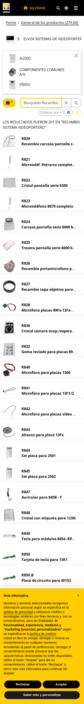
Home (11, 22)
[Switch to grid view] (69, 112)
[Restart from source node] (66, 103)
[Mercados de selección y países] (66, 8)
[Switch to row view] (77, 112)
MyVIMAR (34, 8)
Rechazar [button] (23, 684)
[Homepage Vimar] (6, 8)
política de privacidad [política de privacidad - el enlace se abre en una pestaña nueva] (18, 612)
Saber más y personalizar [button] (42, 695)
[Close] (76, 55)
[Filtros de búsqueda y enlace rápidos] (58, 8)
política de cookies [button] (43, 634)
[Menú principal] (75, 8)
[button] (78, 595)
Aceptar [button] (61, 684)
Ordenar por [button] (49, 112)
